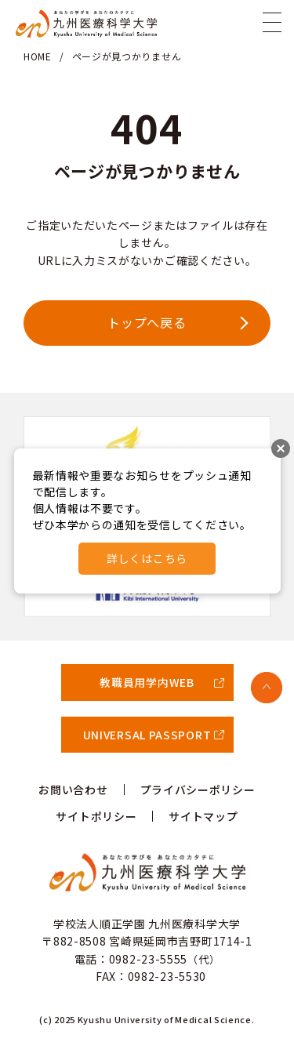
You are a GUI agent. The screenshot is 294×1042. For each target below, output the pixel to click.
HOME (38, 56)
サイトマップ (203, 816)
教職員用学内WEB (147, 682)
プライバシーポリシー (198, 789)
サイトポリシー (96, 816)
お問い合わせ (72, 789)
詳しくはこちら (147, 558)
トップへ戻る (146, 322)
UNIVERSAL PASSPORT (147, 734)
